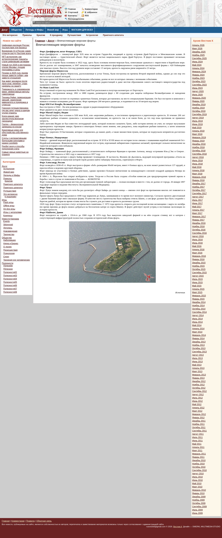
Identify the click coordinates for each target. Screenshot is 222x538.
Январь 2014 (198, 338)
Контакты (72, 16)
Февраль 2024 (199, 71)
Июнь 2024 (197, 62)
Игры (65, 30)
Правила (30, 521)
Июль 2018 (197, 160)
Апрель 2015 (198, 289)
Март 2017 (197, 213)
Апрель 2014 (198, 328)
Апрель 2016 (198, 249)
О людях (7, 247)
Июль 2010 (197, 477)
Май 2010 (197, 483)
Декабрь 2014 (199, 302)
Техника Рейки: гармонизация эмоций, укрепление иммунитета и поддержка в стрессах (16, 101)
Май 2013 (197, 365)
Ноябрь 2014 (198, 305)
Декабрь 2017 (199, 183)
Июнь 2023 (197, 88)
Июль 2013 (197, 358)
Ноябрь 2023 (198, 78)
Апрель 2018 (198, 170)
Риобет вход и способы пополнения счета (13, 147)
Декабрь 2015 (199, 263)
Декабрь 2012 (199, 381)
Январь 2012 (198, 417)
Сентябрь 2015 (199, 272)
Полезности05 (10, 282)
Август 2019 (198, 118)
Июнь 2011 (197, 440)
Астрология (92, 35)
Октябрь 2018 (199, 151)
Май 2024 (197, 65)
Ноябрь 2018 (198, 147)
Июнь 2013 (197, 361)
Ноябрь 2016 (198, 226)
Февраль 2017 (199, 216)
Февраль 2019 (199, 137)
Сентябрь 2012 (199, 391)
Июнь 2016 (197, 243)
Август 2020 (198, 91)
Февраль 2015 (199, 295)
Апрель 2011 (198, 447)
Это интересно (10, 35)
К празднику (56, 35)
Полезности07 (10, 289)
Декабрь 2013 (199, 342)
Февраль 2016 (199, 256)
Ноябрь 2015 (198, 266)
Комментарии (91, 9)
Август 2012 (198, 394)
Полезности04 (10, 279)
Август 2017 (198, 197)
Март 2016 (197, 253)
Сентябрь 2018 (199, 154)
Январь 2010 (198, 493)
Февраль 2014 (199, 335)
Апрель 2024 (198, 68)
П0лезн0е (8, 265)
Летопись (7, 228)
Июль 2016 (197, 239)
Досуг (5, 30)
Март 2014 (197, 332)
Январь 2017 (198, 220)
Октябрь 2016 (199, 230)
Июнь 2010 (197, 480)
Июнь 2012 (197, 401)
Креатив (41, 35)
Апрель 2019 (198, 131)
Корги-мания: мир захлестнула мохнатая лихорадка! (13, 118)
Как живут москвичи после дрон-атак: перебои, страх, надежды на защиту (15, 83)
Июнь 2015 (197, 282)
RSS (87, 16)
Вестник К (177, 527)
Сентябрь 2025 (199, 58)
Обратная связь (44, 521)
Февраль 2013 (199, 375)
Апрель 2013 (198, 368)
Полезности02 (10, 272)
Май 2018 (197, 167)
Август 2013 (198, 355)
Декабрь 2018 (199, 144)
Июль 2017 (197, 200)
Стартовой (73, 12)
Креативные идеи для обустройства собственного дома (15, 132)
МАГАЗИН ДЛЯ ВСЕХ (82, 30)
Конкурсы (7, 215)
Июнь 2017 (197, 203)
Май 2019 (197, 127)
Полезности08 (10, 292)
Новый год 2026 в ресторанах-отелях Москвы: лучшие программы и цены (16, 67)
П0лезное (8, 269)
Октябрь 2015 (199, 269)
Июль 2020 (197, 94)
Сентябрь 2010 (199, 470)
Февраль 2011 (199, 454)
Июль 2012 (197, 398)
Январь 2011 (198, 457)
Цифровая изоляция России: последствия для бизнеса (16, 46)
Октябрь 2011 (199, 427)
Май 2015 (197, 286)
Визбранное (91, 12)
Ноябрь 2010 (198, 464)
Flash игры (8, 202)
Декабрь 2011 (199, 421)
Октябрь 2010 (199, 467)
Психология (9, 253)
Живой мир (53, 30)
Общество (16, 30)
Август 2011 (198, 434)
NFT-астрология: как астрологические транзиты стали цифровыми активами (15, 59)
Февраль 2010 (199, 490)
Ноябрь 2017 (198, 187)
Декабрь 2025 (199, 52)
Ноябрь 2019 (198, 108)
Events (6, 221)
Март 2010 (197, 487)
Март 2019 (197, 134)
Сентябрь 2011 (199, 431)
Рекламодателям (74, 19)
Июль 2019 (197, 121)
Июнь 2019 (197, 124)
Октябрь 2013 (199, 348)
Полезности (7, 263)
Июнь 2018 (197, 164)
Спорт (6, 256)
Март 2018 (197, 174)
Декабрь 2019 (199, 104)
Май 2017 (197, 207)
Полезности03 (10, 275)
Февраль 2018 (199, 177)
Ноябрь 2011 (198, 424)
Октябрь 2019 (199, 111)
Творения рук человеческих (16, 260)
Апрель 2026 (198, 45)
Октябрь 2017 (199, 190)
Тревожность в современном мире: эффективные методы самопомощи (16, 91)
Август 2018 (198, 157)
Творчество (8, 234)
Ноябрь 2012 (198, 384)
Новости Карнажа (10, 219)
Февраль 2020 (199, 98)
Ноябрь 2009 (198, 500)
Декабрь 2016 (199, 223)
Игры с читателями (12, 212)
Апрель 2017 (198, 210)
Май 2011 (197, 444)
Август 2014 (198, 315)
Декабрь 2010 (199, 460)
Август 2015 (198, 276)
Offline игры (8, 205)
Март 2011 (197, 450)
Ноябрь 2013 (198, 345)
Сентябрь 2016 (199, 233)
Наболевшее (9, 240)
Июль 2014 (197, 319)
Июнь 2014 (197, 322)
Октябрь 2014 (199, 309)
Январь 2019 (198, 141)
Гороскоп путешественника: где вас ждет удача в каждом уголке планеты (16, 110)
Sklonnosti (8, 224)
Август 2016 (198, 236)
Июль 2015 (197, 279)
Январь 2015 (198, 299)
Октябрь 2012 (199, 388)
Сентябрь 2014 (199, 312)
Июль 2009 (197, 510)
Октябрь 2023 (199, 81)
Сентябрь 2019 (199, 114)
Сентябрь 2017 (199, 193)
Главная (72, 9)
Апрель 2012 (198, 408)
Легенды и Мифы (34, 30)
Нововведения (10, 231)
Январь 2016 (198, 259)
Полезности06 (10, 285)
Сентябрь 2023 (199, 85)
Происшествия (10, 250)
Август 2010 (198, 473)
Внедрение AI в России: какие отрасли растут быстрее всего (16, 52)
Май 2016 (197, 246)
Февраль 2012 (199, 414)
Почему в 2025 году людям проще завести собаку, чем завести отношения (15, 75)
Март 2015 (197, 292)
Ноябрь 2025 (198, 55)
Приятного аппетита (113, 35)
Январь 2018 (198, 180)
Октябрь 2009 (199, 503)
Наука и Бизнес (10, 243)
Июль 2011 (197, 437)
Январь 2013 (198, 378)
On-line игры (9, 209)
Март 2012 (197, 411)
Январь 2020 (198, 101)
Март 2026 (197, 48)
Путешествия (74, 35)
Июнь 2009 (197, 513)
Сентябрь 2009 (199, 506)
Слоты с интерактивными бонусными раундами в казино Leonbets (14, 140)
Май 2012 (197, 404)
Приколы (27, 35)
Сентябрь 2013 (199, 352)
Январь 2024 (198, 75)
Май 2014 (197, 325)
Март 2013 (197, 371)
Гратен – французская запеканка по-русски (12, 125)
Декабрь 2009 (199, 497)
